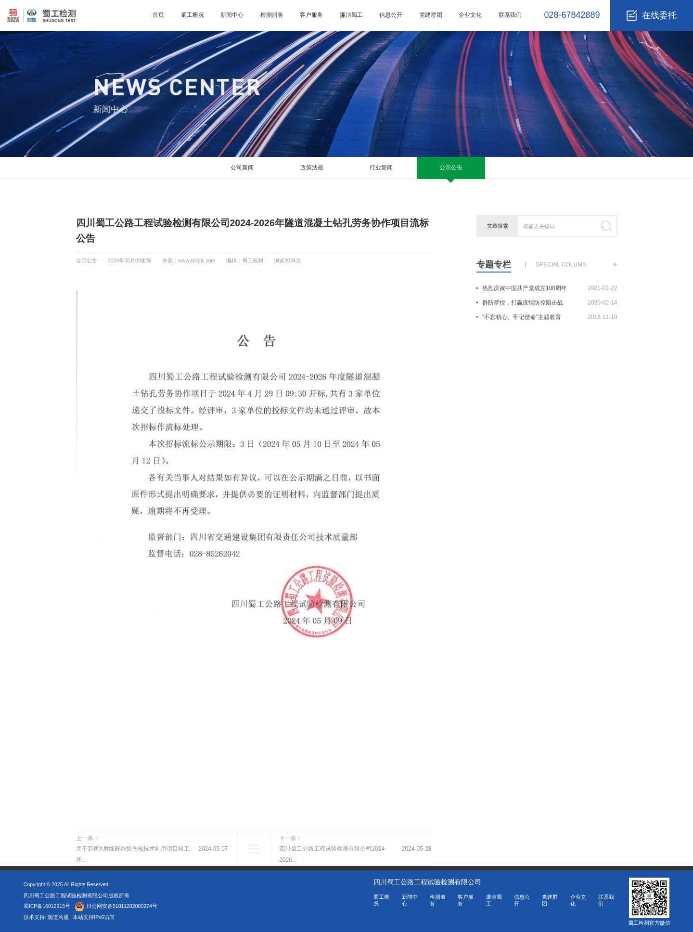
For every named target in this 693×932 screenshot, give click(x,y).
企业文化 (470, 15)
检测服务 (271, 15)
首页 (158, 15)
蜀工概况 (192, 15)
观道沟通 (59, 917)
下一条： (355, 870)
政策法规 (311, 167)
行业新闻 (381, 167)
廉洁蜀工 (351, 15)
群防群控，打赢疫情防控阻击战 (549, 307)
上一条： (152, 870)
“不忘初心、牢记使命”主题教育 (549, 321)
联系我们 (510, 15)
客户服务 (311, 15)
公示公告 (450, 167)
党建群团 (430, 15)
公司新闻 (242, 167)
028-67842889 (572, 15)
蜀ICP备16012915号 (47, 906)
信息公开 (390, 15)
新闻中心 (232, 15)
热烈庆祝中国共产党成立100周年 (549, 292)
